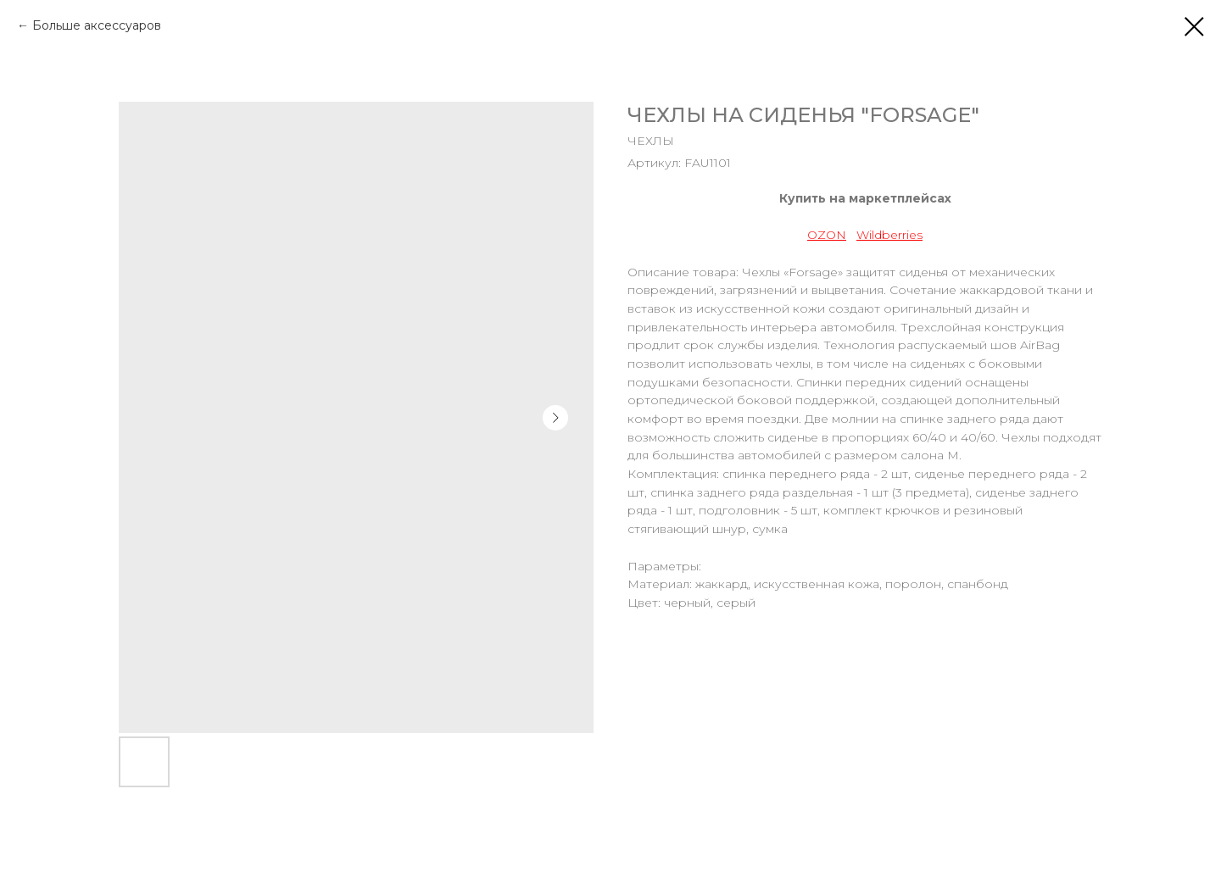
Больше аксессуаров (96, 25)
